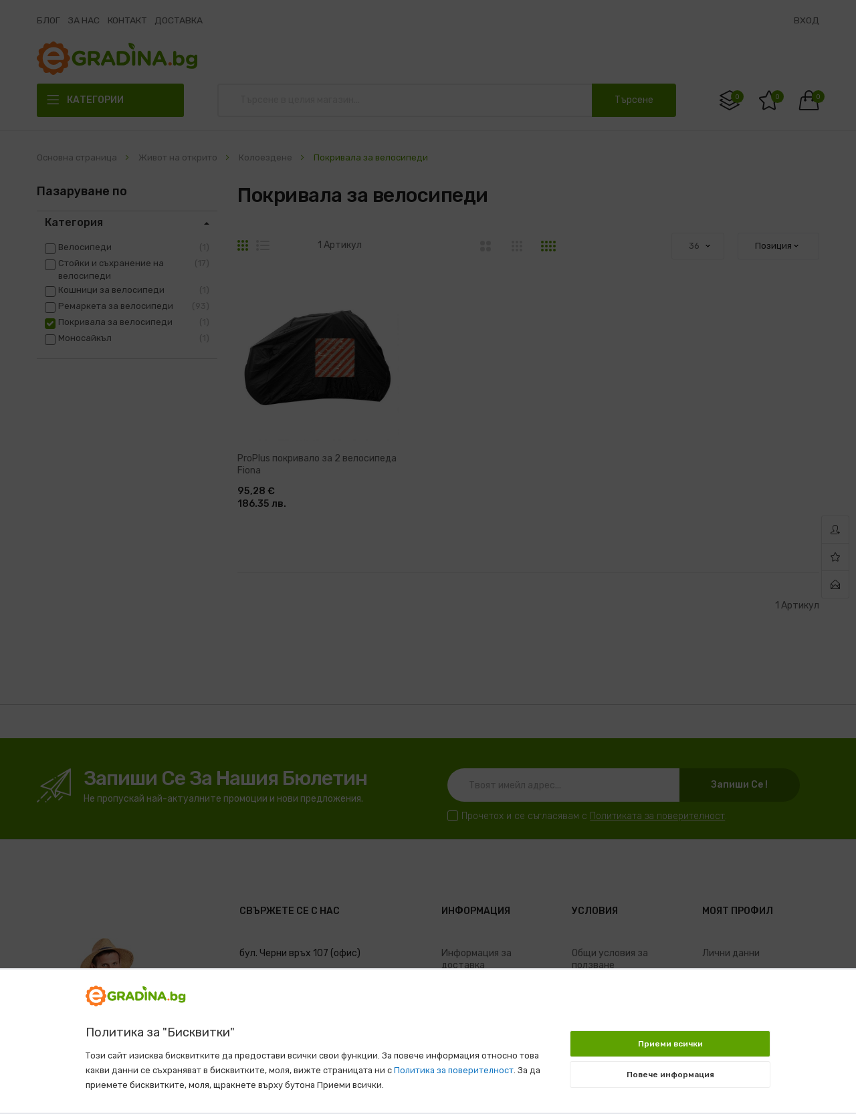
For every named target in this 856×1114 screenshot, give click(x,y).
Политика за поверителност (454, 1070)
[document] (428, 1034)
